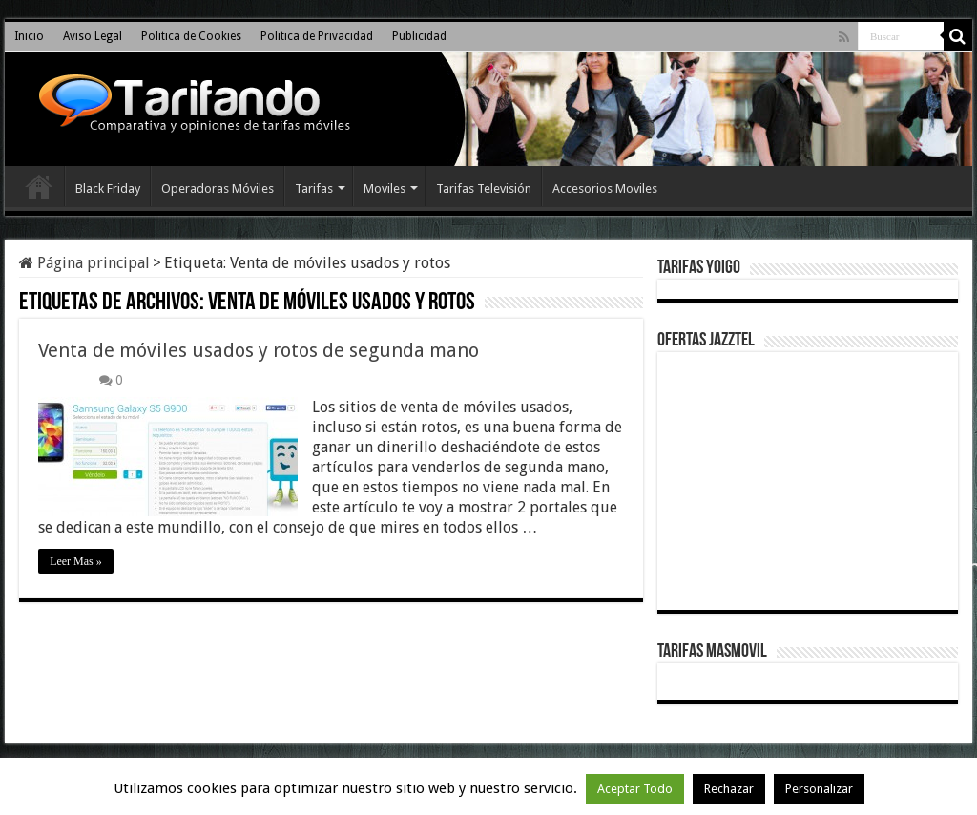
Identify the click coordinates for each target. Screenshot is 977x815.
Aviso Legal (92, 36)
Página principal (84, 263)
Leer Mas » (76, 561)
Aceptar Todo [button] (635, 789)
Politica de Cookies (191, 36)
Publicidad (419, 36)
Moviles (384, 188)
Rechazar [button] (729, 789)
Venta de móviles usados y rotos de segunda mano (258, 350)
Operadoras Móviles (217, 188)
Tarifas (314, 188)
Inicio (29, 36)
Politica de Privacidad (316, 36)
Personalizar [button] (819, 789)
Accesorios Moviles (604, 188)
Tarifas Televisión (483, 188)
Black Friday (107, 188)
